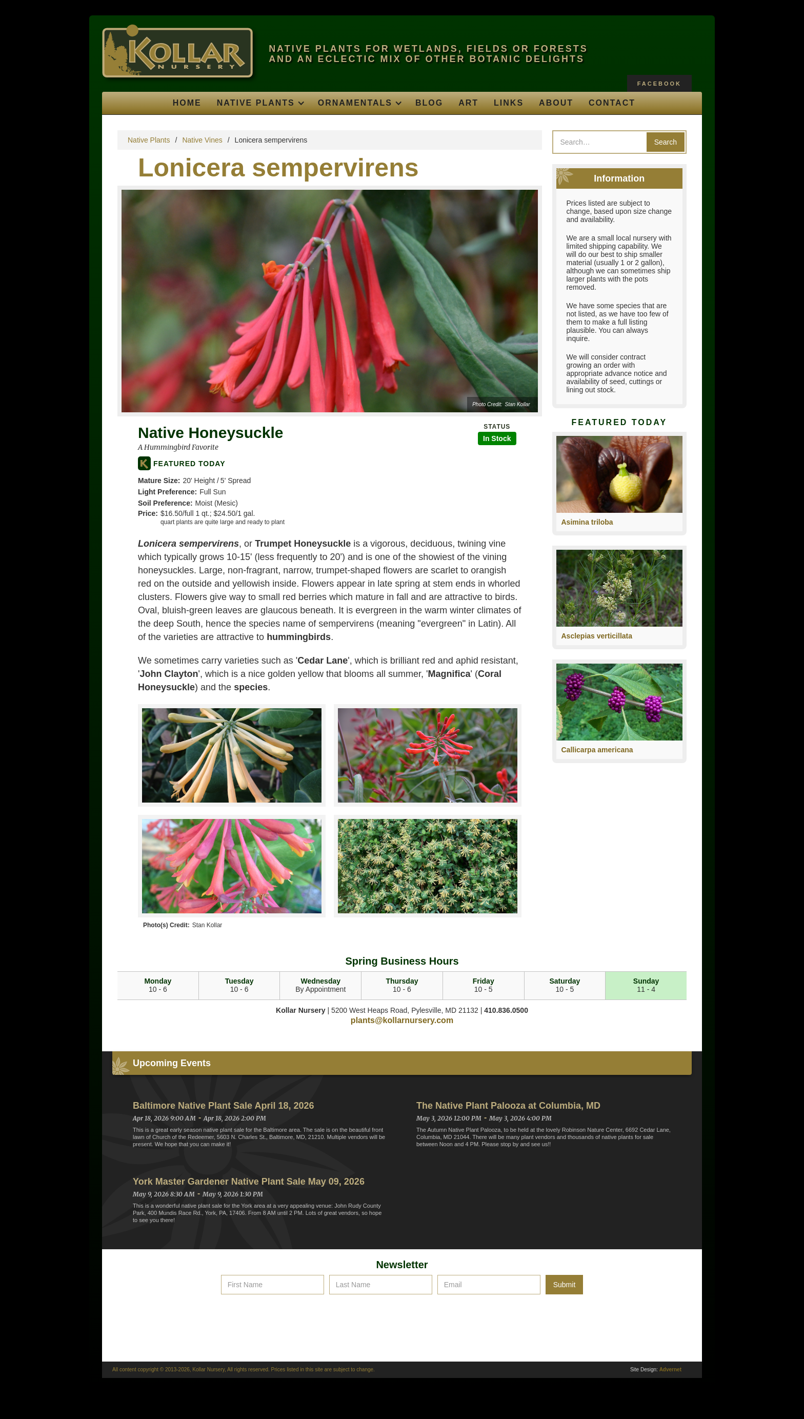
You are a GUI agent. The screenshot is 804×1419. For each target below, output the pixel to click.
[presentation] (402, 1320)
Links (509, 102)
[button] (259, 103)
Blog (429, 102)
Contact (612, 102)
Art (468, 102)
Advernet (670, 1369)
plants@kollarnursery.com (402, 1020)
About (556, 102)
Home (187, 102)
